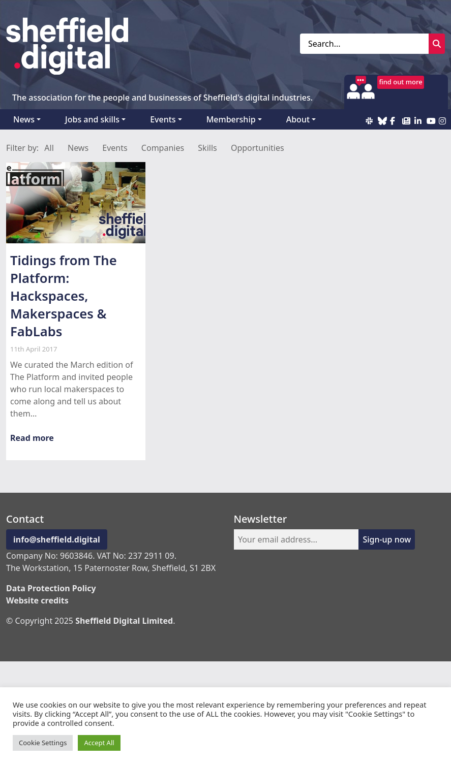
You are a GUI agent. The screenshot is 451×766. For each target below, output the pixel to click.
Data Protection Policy (51, 588)
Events (162, 119)
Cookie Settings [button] (43, 742)
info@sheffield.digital (56, 539)
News (24, 119)
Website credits (37, 600)
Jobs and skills (92, 119)
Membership (231, 119)
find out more (401, 81)
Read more (32, 437)
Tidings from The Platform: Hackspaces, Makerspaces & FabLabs (63, 295)
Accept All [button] (99, 742)
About (298, 119)
